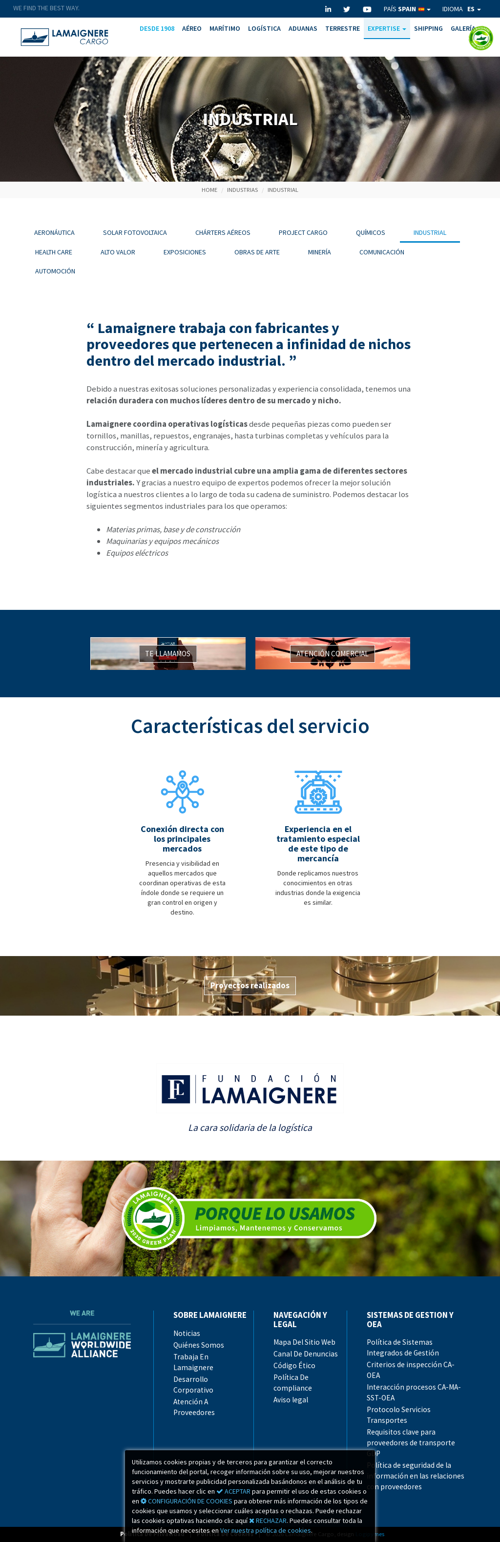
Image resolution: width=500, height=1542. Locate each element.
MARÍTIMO (224, 28)
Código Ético (294, 1365)
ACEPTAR (233, 1491)
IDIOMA (461, 8)
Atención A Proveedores (194, 1407)
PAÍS (407, 8)
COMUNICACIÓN (381, 252)
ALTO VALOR (118, 252)
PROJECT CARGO (303, 232)
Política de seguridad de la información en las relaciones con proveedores (415, 1475)
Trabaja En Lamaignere (193, 1362)
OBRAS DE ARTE (257, 252)
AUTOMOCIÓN (55, 271)
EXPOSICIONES (185, 252)
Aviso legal (290, 1399)
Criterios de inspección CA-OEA (411, 1370)
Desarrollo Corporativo (193, 1385)
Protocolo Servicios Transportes (399, 1415)
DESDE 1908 (157, 28)
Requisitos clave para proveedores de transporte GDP (411, 1442)
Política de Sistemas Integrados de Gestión (403, 1347)
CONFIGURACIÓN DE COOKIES (186, 1501)
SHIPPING (428, 28)
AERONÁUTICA (54, 232)
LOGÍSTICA (264, 28)
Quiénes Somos (198, 1345)
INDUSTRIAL (283, 189)
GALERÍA (463, 28)
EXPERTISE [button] (387, 28)
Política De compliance (292, 1383)
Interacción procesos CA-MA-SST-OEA (414, 1392)
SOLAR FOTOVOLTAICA (135, 232)
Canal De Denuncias (305, 1353)
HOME (209, 189)
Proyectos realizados (250, 985)
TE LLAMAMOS (167, 653)
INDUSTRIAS (242, 189)
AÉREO (192, 28)
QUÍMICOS (370, 232)
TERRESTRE (342, 28)
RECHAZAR (268, 1520)
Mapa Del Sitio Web (304, 1342)
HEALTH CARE (53, 252)
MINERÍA (319, 252)
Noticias (186, 1333)
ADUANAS (303, 28)
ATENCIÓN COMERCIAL (332, 653)
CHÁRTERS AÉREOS (222, 232)
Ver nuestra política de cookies (265, 1530)
